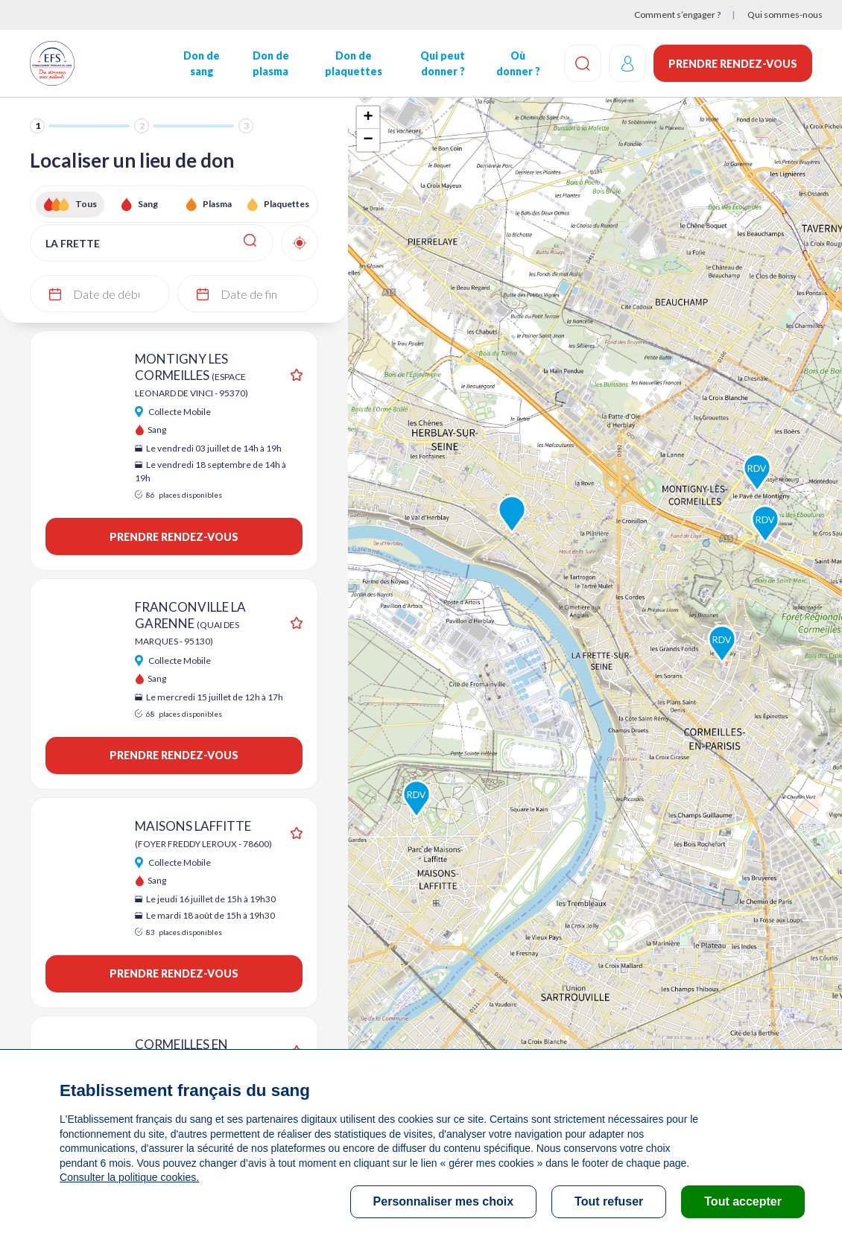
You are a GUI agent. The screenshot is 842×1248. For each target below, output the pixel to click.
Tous (86, 203)
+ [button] (368, 118)
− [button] (368, 140)
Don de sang (201, 63)
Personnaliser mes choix (443, 1201)
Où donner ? (517, 63)
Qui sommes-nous (785, 14)
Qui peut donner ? (442, 63)
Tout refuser (608, 1201)
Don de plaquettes (353, 63)
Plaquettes (286, 203)
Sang (148, 203)
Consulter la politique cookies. (129, 1177)
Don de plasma (271, 63)
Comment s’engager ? (677, 14)
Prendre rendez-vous (732, 63)
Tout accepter (743, 1201)
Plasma (217, 203)
